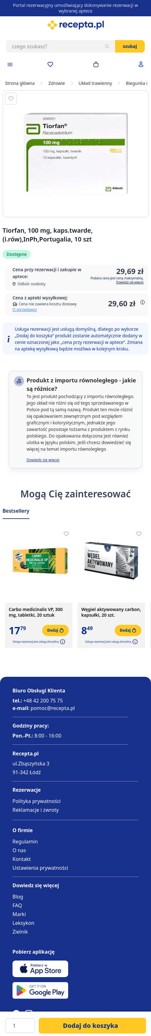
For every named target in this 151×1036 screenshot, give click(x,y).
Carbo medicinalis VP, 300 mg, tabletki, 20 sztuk (36, 612)
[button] (62, 641)
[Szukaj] (107, 46)
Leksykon (23, 922)
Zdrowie (56, 83)
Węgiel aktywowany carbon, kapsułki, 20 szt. (111, 612)
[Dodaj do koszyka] (92, 1025)
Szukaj (130, 46)
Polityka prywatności (37, 801)
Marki (19, 914)
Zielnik (20, 931)
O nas (19, 850)
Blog (18, 896)
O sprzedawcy (25, 309)
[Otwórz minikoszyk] (96, 64)
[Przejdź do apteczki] (50, 64)
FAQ (17, 905)
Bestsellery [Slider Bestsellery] (16, 510)
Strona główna (20, 83)
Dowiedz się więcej (129, 282)
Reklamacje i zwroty (36, 809)
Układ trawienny (95, 83)
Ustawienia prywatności (40, 867)
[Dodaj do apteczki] (11, 99)
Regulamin (25, 841)
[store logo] (75, 25)
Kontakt (22, 859)
